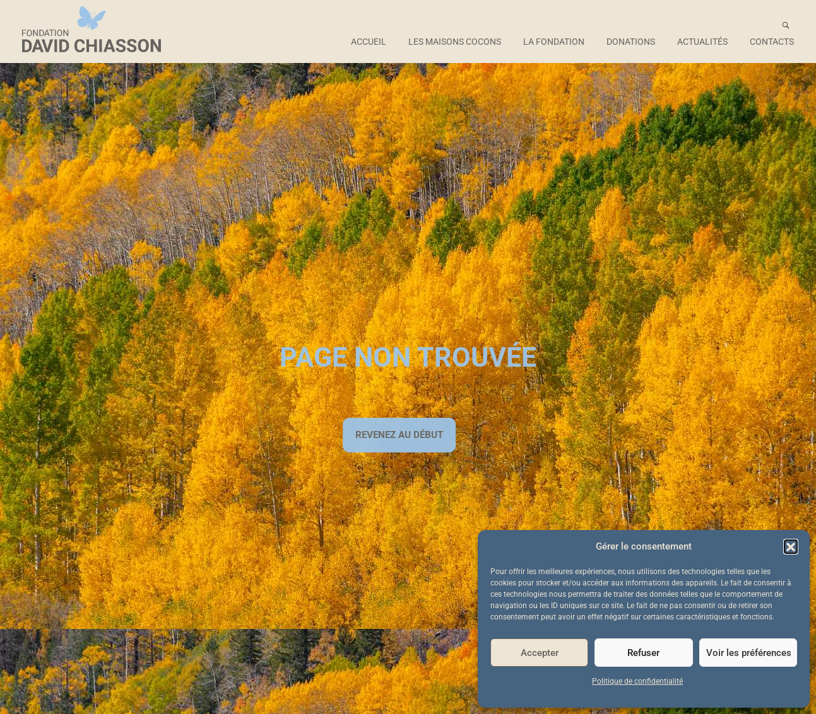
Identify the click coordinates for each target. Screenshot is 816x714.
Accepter (540, 653)
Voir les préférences (748, 653)
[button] (790, 546)
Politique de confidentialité (637, 681)
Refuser (643, 653)
